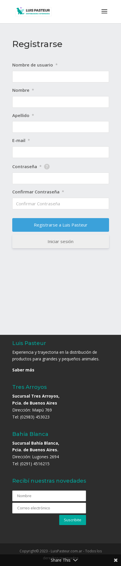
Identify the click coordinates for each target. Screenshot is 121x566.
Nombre (23, 90)
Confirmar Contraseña (38, 192)
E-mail (21, 140)
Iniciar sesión (60, 241)
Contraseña (27, 166)
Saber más (23, 370)
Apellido (23, 115)
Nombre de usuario (35, 65)
